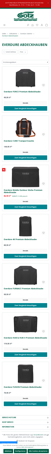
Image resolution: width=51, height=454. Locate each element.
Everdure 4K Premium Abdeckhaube (20, 239)
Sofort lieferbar (11, 52)
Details (25, 103)
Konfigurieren (20, 451)
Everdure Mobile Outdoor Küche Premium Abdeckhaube (23, 191)
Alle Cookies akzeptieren (38, 451)
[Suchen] (28, 25)
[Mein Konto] (41, 25)
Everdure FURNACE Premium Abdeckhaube (23, 288)
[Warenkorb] (46, 25)
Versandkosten (38, 435)
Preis (23, 52)
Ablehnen (8, 451)
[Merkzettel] (37, 25)
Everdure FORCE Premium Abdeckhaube (22, 91)
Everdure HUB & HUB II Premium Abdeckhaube (25, 338)
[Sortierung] (25, 62)
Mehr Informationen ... (28, 447)
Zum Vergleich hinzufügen (25, 108)
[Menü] (4, 25)
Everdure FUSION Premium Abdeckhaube (23, 387)
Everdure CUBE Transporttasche (19, 141)
